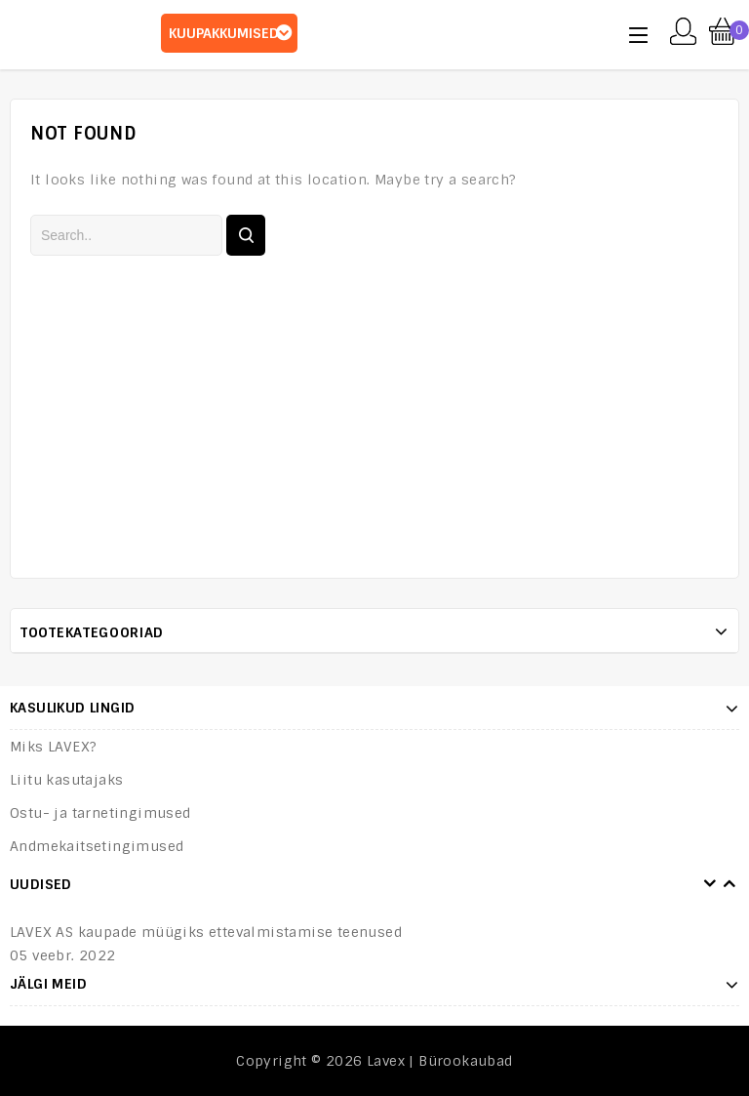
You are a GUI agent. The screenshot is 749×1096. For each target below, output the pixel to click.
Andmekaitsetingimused (96, 846)
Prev (710, 884)
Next (729, 884)
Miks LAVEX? (53, 746)
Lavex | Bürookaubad (440, 1061)
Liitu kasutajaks (66, 780)
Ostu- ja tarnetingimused (100, 813)
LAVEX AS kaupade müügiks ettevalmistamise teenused (206, 932)
